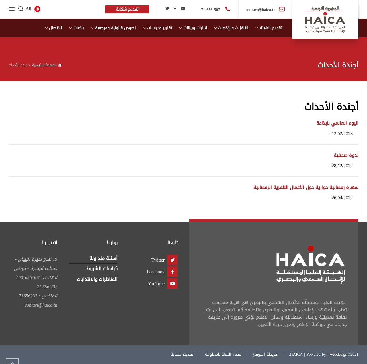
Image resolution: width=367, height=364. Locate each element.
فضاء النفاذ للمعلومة (223, 354)
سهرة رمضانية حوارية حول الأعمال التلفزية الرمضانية (305, 187)
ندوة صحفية (346, 155)
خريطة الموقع (265, 354)
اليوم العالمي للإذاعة (337, 123)
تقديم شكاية (182, 354)
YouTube (156, 283)
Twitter (158, 260)
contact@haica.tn (260, 10)
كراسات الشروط (102, 268)
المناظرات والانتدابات (97, 279)
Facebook (156, 271)
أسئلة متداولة (103, 258)
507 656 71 (211, 10)
